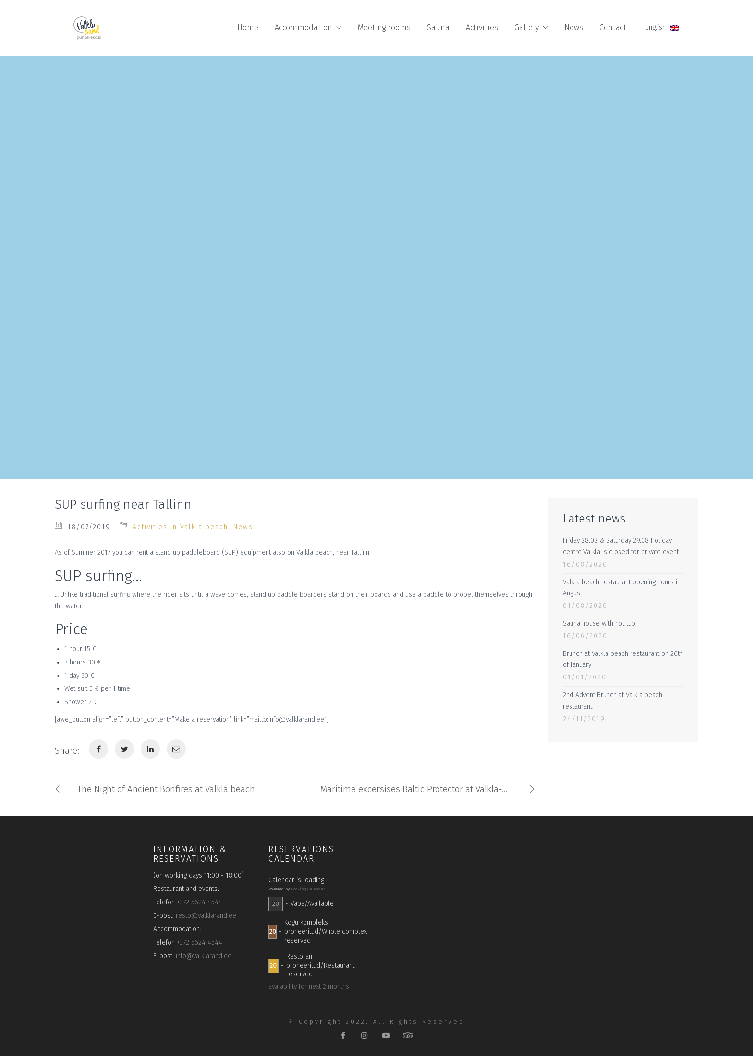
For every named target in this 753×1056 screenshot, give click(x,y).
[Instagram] (364, 1035)
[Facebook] (98, 749)
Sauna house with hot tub (599, 623)
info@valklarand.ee (203, 956)
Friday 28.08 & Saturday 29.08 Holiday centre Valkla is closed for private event (621, 546)
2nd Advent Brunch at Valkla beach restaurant (612, 701)
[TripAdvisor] (408, 1035)
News (243, 527)
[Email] (176, 749)
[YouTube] (386, 1035)
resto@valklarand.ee (206, 916)
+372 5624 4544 (199, 902)
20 (275, 903)
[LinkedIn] (150, 749)
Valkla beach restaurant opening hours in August (621, 588)
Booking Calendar (308, 889)
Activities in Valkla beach (180, 527)
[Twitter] (124, 749)
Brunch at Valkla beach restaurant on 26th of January (623, 659)
